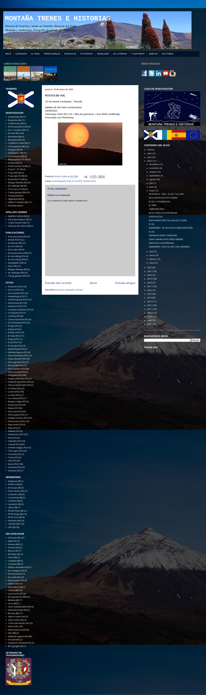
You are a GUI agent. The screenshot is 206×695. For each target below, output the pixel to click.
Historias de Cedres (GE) (19, 226)
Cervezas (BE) (14, 564)
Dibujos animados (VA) (18, 567)
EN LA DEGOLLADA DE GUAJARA (163, 197)
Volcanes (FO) (14, 470)
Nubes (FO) (13, 408)
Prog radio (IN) (14, 172)
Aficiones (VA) (14, 537)
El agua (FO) (13, 339)
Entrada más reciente (58, 283)
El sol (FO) (77, 181)
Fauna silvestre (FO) (17, 358)
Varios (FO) (13, 464)
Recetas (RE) (13, 613)
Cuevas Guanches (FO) (18, 319)
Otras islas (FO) (15, 411)
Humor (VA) (13, 583)
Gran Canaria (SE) (16, 491)
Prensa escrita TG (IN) (18, 166)
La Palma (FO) (14, 388)
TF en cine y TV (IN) (16, 189)
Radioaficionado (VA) (17, 610)
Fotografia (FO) (15, 375)
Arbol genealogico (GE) (18, 219)
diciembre (154, 164)
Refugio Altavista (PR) (17, 269)
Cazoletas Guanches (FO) (19, 309)
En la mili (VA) (14, 577)
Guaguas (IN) (14, 149)
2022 (149, 267)
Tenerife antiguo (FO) (17, 447)
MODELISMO (103, 54)
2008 (149, 320)
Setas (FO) (12, 437)
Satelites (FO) (14, 431)
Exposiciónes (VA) (16, 580)
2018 (149, 282)
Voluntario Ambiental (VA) (19, 642)
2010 (149, 312)
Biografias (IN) (14, 120)
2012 (149, 305)
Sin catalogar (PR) (16, 272)
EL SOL (152, 224)
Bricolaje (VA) (14, 554)
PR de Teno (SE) (15, 517)
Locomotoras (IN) (16, 156)
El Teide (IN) (13, 133)
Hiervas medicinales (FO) (19, 385)
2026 (149, 149)
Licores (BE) (13, 590)
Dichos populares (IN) (18, 126)
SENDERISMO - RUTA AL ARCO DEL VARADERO (169, 246)
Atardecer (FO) (14, 306)
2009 (149, 316)
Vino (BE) (12, 633)
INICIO (8, 54)
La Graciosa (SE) (15, 497)
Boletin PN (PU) (15, 239)
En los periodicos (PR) (18, 253)
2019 (149, 278)
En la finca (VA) (14, 573)
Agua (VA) (12, 541)
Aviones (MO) (14, 544)
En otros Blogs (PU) (16, 256)
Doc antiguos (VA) (16, 570)
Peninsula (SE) (14, 520)
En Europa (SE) (14, 487)
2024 (149, 157)
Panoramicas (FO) (16, 421)
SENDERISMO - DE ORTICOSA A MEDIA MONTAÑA (171, 228)
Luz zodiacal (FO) (15, 398)
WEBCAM (153, 54)
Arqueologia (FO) (16, 296)
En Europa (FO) (14, 345)
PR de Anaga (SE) (15, 514)
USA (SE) (11, 527)
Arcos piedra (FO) (16, 293)
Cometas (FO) (14, 316)
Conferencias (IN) (16, 123)
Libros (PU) (13, 266)
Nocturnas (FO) (15, 405)
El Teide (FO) (13, 336)
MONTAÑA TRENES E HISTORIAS (57, 19)
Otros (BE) (12, 603)
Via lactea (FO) (14, 467)
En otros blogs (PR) (16, 259)
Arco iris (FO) (14, 289)
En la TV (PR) (13, 246)
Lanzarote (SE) (14, 504)
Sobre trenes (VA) (16, 620)
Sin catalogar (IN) (15, 185)
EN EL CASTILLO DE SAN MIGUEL (163, 213)
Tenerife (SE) (13, 523)
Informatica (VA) (15, 587)
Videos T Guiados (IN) (18, 202)
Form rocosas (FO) (16, 372)
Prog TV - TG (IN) (15, 169)
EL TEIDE (35, 54)
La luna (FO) (13, 391)
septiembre (154, 175)
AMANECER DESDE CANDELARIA (163, 235)
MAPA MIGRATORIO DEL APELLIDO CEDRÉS (168, 220)
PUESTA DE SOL (156, 216)
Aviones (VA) (13, 547)
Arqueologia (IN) (15, 116)
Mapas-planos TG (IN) (18, 159)
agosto (152, 179)
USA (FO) (12, 460)
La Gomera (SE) (15, 494)
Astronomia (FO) (15, 303)
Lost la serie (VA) (15, 593)
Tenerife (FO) (89, 181)
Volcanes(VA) (14, 639)
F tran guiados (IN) (16, 146)
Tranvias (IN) (13, 195)
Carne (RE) (12, 557)
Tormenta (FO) (14, 454)
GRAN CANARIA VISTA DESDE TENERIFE (166, 239)
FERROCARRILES (52, 54)
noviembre (154, 168)
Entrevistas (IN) (14, 136)
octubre (153, 172)
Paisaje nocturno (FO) (18, 418)
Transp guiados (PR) (17, 276)
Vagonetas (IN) (14, 199)
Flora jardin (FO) (15, 365)
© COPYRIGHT (138, 54)
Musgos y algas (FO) (17, 401)
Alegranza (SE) (14, 481)
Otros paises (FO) (16, 414)
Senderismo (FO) (15, 434)
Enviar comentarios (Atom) (70, 290)
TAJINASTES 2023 (156, 209)
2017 (149, 286)
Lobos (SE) (12, 507)
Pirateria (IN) (13, 163)
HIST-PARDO (167, 54)
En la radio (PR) (15, 249)
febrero (153, 259)
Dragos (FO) (13, 326)
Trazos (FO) (13, 457)
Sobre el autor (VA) (16, 616)
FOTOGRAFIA (86, 54)
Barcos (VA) (13, 550)
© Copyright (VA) (15, 646)
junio (151, 187)
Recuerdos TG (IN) (16, 179)
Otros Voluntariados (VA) (19, 606)
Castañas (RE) (14, 560)
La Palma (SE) (14, 500)
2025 (149, 153)
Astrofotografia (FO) (61, 181)
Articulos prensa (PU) (17, 236)
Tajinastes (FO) (14, 441)
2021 (149, 271)
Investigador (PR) (15, 262)
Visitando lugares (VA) (18, 636)
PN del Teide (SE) (15, 510)
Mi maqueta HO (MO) (17, 597)
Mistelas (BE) (13, 600)
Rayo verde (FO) (15, 424)
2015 (149, 294)
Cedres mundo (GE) (17, 222)
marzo (152, 255)
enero (152, 262)
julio (151, 183)
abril (151, 251)
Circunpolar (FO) (15, 312)
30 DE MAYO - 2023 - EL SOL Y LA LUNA (166, 194)
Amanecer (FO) (15, 286)
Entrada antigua (125, 283)
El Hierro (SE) (13, 484)
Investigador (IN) (15, 153)
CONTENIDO (21, 54)
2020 (149, 275)
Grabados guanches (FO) (19, 381)
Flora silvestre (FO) (16, 368)
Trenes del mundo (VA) (18, 623)
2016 (149, 290)
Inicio (93, 283)
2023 (149, 161)
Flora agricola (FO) (16, 362)
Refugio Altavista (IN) (17, 182)
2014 (149, 297)
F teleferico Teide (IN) (17, 143)
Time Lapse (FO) (15, 450)
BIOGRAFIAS (70, 54)
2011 (149, 309)
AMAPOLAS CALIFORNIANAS (161, 243)
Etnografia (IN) (14, 139)
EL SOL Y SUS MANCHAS (159, 201)
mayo (152, 190)
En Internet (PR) (15, 243)
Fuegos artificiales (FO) (18, 378)
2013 (149, 301)
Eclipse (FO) (13, 329)
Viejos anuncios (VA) (17, 629)
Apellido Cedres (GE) (17, 216)
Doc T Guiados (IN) (16, 130)
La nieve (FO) (14, 395)
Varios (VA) (13, 626)
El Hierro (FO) (14, 332)
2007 (149, 324)
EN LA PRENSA (120, 54)
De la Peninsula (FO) (17, 322)
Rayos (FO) (13, 428)
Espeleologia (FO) (16, 349)
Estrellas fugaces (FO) (17, 352)
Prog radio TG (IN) (16, 176)
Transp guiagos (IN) (17, 192)
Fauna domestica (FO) (18, 355)
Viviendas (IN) (14, 205)
